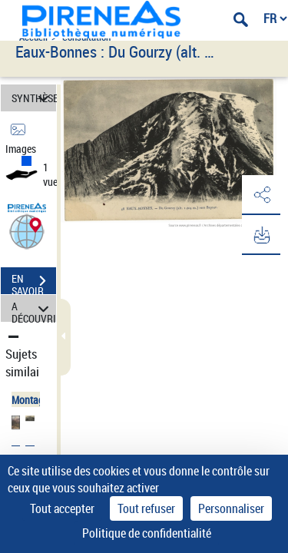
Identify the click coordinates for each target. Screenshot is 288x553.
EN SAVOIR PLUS (34, 282)
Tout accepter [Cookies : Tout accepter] (62, 508)
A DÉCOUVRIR (34, 308)
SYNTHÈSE (34, 97)
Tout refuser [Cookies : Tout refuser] (146, 508)
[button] (27, 231)
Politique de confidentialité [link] (146, 533)
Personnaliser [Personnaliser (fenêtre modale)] (231, 508)
